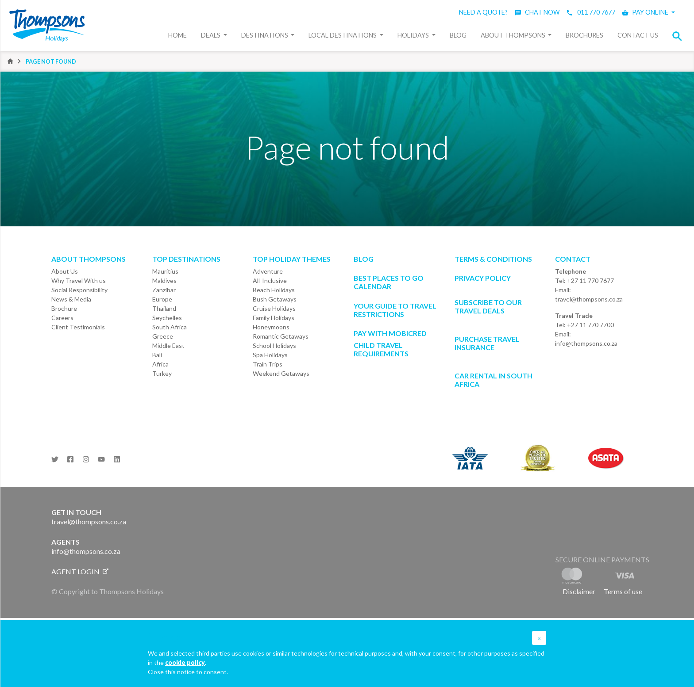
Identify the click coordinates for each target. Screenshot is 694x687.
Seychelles (167, 317)
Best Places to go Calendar (389, 282)
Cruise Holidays (274, 308)
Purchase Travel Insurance (487, 343)
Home (177, 35)
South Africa (169, 327)
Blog (458, 35)
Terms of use (623, 591)
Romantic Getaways (280, 336)
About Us (64, 271)
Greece (162, 336)
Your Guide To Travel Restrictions (395, 310)
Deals (211, 35)
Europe (162, 299)
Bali (157, 355)
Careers (62, 317)
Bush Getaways (275, 299)
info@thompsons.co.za (586, 343)
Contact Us (637, 35)
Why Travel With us (78, 280)
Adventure (268, 271)
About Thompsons (514, 35)
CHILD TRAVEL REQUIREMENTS (381, 349)
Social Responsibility (79, 290)
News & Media (71, 299)
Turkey (162, 373)
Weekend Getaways (281, 373)
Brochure (64, 308)
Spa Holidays (270, 355)
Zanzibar (164, 290)
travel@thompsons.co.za (589, 299)
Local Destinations (343, 35)
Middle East (168, 345)
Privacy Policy (483, 278)
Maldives (164, 280)
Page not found (51, 61)
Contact (572, 259)
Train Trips (267, 364)
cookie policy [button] (185, 662)
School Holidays (274, 345)
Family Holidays (273, 317)
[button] (680, 36)
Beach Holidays (274, 290)
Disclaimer (579, 591)
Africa (160, 364)
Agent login (79, 571)
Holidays (413, 35)
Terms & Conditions (493, 259)
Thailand (164, 308)
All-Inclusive (270, 280)
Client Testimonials (78, 327)
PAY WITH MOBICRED (390, 333)
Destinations (265, 35)
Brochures (584, 35)
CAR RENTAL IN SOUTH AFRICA (493, 379)
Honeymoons (271, 327)
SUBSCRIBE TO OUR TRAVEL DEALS (488, 306)
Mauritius (165, 271)
